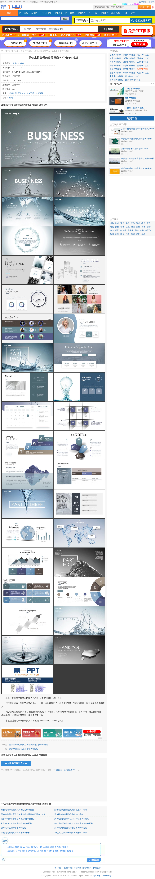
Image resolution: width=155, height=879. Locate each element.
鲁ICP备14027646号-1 (103, 876)
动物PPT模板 (129, 73)
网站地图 (87, 868)
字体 (125, 13)
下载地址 (21, 93)
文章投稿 (150, 2)
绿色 (138, 223)
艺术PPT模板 (115, 58)
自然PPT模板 (115, 69)
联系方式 (77, 868)
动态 (143, 234)
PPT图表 (81, 13)
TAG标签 (97, 868)
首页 (9, 13)
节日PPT (46, 13)
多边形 (148, 230)
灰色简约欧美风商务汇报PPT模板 (15, 832)
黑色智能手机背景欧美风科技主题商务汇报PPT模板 (23, 814)
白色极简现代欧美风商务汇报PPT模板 (70, 810)
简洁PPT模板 (129, 55)
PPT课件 (104, 13)
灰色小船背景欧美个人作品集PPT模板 (17, 819)
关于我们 (58, 868)
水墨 (117, 234)
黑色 (128, 223)
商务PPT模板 (142, 55)
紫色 (117, 227)
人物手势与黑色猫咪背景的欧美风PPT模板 (137, 129)
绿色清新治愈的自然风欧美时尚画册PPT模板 (73, 823)
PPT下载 (92, 13)
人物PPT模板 (142, 62)
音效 (132, 13)
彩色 (117, 223)
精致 (133, 234)
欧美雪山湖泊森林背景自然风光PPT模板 (137, 158)
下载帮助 (141, 2)
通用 (138, 234)
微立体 (123, 230)
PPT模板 (23, 13)
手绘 (137, 230)
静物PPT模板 (115, 62)
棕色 (122, 227)
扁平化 (130, 230)
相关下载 (30, 93)
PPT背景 (58, 13)
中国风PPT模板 (116, 76)
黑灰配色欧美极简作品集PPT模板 (68, 814)
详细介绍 (13, 93)
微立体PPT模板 (132, 76)
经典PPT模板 (129, 65)
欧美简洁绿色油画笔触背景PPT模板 (136, 138)
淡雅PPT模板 (115, 55)
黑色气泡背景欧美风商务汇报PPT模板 (17, 810)
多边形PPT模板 (116, 80)
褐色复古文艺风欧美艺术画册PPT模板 (70, 832)
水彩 (142, 230)
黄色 (149, 223)
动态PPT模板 (142, 73)
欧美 (11, 97)
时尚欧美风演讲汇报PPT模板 (13, 828)
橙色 (143, 223)
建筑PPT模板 (129, 62)
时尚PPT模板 (142, 58)
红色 (133, 223)
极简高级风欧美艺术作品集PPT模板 (16, 823)
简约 (112, 234)
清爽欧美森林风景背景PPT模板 (134, 148)
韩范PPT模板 (129, 69)
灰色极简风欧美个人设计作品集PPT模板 (71, 819)
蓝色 (122, 223)
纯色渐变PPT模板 (133, 80)
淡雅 (112, 223)
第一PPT (5, 51)
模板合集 (115, 13)
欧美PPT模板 (26, 51)
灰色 (128, 227)
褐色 (143, 227)
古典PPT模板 (142, 65)
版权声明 (68, 868)
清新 (149, 227)
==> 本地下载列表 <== (16, 763)
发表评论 (39, 93)
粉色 (112, 227)
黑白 (133, 227)
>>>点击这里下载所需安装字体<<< (65, 770)
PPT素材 (69, 13)
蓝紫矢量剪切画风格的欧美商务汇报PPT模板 (28, 744)
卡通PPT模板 (129, 58)
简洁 (112, 230)
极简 (117, 230)
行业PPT (35, 13)
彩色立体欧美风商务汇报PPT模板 (23, 749)
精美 (128, 234)
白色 (138, 227)
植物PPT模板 (115, 73)
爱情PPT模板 (115, 65)
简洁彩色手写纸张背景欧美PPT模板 (136, 168)
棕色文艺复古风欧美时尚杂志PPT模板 (70, 828)
